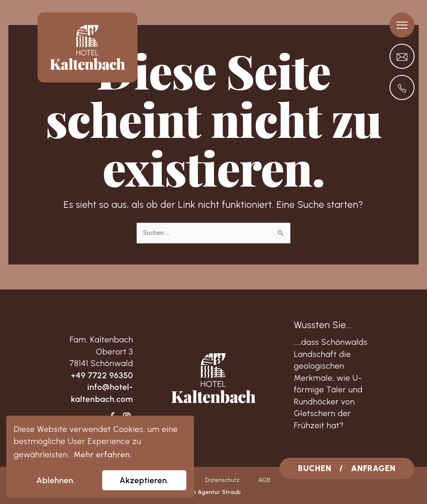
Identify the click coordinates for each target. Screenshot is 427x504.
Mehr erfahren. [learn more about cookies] (102, 454)
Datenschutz (222, 480)
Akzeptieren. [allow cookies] (144, 480)
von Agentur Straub (213, 492)
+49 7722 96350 (102, 375)
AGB (265, 480)
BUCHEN (315, 468)
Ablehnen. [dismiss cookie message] (55, 480)
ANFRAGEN (373, 468)
